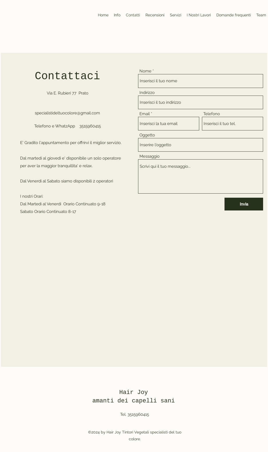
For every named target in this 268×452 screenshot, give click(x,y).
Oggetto (147, 135)
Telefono (211, 114)
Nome (145, 71)
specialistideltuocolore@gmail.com (67, 113)
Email (144, 114)
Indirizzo (147, 93)
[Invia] (244, 204)
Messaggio (149, 156)
